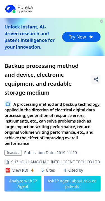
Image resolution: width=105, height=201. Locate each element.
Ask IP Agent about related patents (72, 183)
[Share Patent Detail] (96, 79)
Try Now (81, 37)
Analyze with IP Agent (23, 183)
